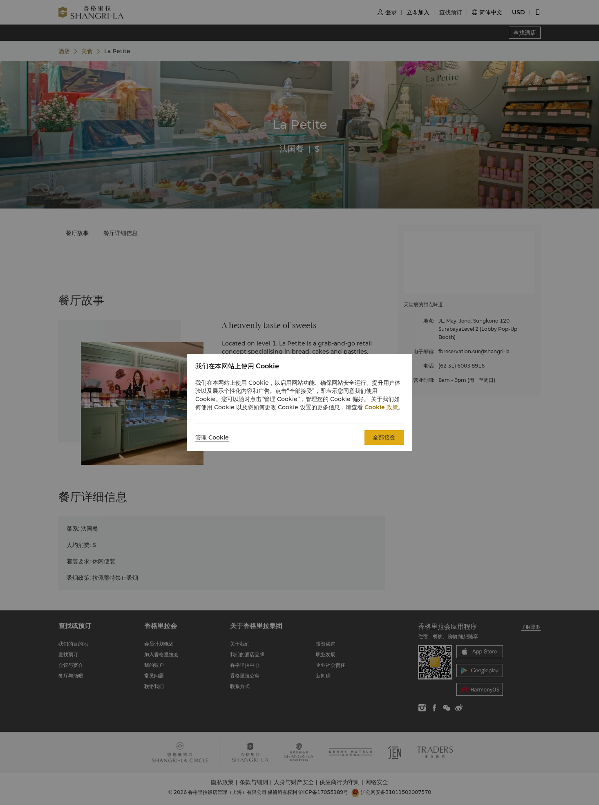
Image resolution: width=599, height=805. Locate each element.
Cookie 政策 (381, 407)
